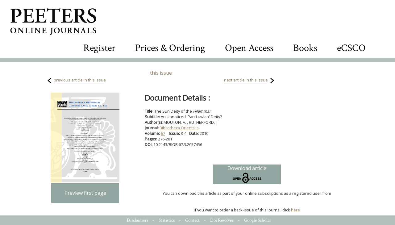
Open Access (249, 48)
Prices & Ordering (170, 48)
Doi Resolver (222, 220)
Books (305, 48)
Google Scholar (257, 220)
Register (99, 48)
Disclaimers (137, 220)
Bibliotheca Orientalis (179, 128)
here (295, 210)
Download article (246, 174)
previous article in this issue (80, 80)
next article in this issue (246, 80)
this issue (161, 72)
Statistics (167, 220)
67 (163, 133)
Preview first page (85, 193)
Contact (192, 220)
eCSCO (351, 48)
